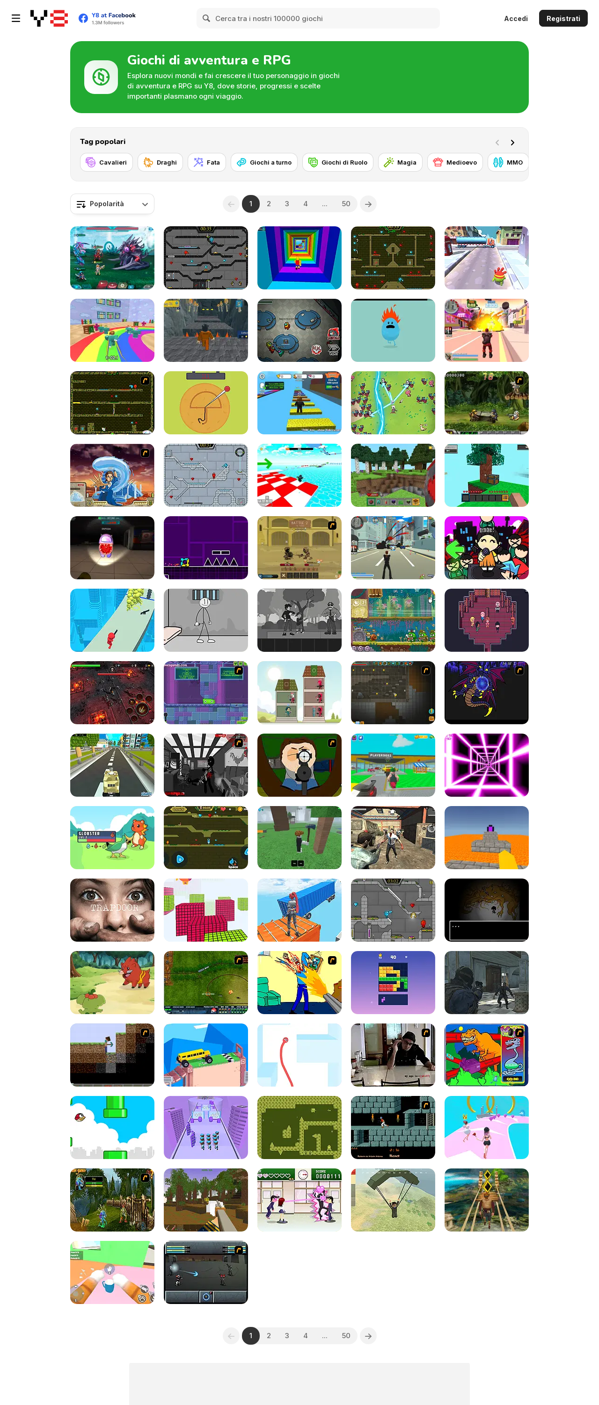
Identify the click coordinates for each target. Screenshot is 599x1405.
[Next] (514, 141)
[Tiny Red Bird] (112, 1127)
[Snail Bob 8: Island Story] (393, 620)
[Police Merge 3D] (206, 1127)
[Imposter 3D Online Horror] (112, 547)
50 (346, 203)
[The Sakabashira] (487, 620)
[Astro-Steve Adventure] (299, 1127)
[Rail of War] (206, 982)
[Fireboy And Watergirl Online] (206, 837)
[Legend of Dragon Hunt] (393, 402)
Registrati (563, 18)
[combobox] (112, 204)
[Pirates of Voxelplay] (206, 1200)
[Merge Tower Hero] (299, 692)
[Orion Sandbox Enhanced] (393, 692)
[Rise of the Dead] (393, 837)
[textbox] (112, 204)
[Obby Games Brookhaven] (299, 475)
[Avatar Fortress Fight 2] (112, 475)
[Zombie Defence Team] (487, 982)
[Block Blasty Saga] (393, 982)
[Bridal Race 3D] (487, 1127)
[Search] (207, 18)
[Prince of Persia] (393, 1127)
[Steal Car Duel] (393, 765)
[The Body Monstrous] (487, 910)
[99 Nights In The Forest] (299, 837)
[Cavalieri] (106, 162)
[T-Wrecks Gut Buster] (487, 1055)
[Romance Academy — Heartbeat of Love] (299, 1200)
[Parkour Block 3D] (487, 837)
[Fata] (207, 162)
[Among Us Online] (299, 330)
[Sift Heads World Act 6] (206, 765)
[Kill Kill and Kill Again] (299, 982)
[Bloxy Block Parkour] (206, 910)
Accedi (516, 18)
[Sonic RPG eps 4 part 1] (487, 692)
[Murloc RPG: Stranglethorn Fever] (112, 1200)
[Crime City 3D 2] (487, 330)
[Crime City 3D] (393, 547)
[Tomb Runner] (487, 1200)
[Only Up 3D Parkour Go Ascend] (299, 910)
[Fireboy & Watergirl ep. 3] (112, 402)
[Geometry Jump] (206, 547)
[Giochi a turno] (264, 162)
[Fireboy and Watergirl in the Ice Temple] (206, 475)
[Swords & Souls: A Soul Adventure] (299, 547)
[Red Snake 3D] (299, 1055)
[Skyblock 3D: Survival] (487, 475)
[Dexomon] (112, 837)
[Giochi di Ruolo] (337, 162)
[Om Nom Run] (487, 257)
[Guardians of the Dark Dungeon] (112, 692)
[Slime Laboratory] (206, 692)
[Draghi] (160, 162)
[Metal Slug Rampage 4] (487, 402)
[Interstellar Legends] (112, 257)
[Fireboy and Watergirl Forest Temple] (393, 257)
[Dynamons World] (112, 982)
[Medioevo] (455, 162)
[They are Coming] (112, 620)
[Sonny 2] (206, 1272)
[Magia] (400, 162)
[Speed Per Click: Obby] (299, 402)
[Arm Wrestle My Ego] (393, 1055)
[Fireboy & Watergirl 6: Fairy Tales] (393, 910)
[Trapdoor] (112, 910)
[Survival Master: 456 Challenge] (112, 330)
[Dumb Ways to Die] (393, 330)
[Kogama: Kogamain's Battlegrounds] (112, 765)
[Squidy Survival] (206, 402)
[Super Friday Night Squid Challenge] (487, 547)
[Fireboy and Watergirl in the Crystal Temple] (206, 257)
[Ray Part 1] (299, 765)
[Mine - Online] (393, 475)
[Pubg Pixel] (393, 1200)
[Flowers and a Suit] (299, 620)
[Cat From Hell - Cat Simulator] (112, 1272)
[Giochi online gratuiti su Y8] (49, 18)
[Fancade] (206, 1055)
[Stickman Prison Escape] (206, 620)
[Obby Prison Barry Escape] (206, 330)
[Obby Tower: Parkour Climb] (299, 257)
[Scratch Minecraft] (112, 1055)
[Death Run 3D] (487, 765)
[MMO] (508, 162)
